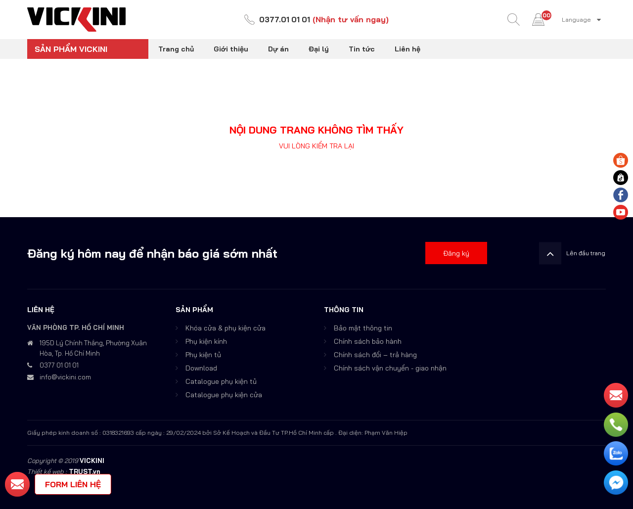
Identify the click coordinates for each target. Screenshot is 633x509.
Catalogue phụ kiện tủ (221, 381)
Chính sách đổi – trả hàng (375, 354)
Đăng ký (456, 253)
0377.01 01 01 (285, 20)
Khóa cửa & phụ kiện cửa (225, 328)
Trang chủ (176, 49)
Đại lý (319, 49)
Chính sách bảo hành (368, 341)
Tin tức (362, 49)
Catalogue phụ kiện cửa (223, 394)
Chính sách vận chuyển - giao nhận (390, 368)
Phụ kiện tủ (203, 354)
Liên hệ (407, 49)
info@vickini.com (65, 377)
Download (201, 368)
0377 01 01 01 (59, 365)
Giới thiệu (231, 49)
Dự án (278, 49)
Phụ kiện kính (206, 341)
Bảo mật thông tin (363, 328)
